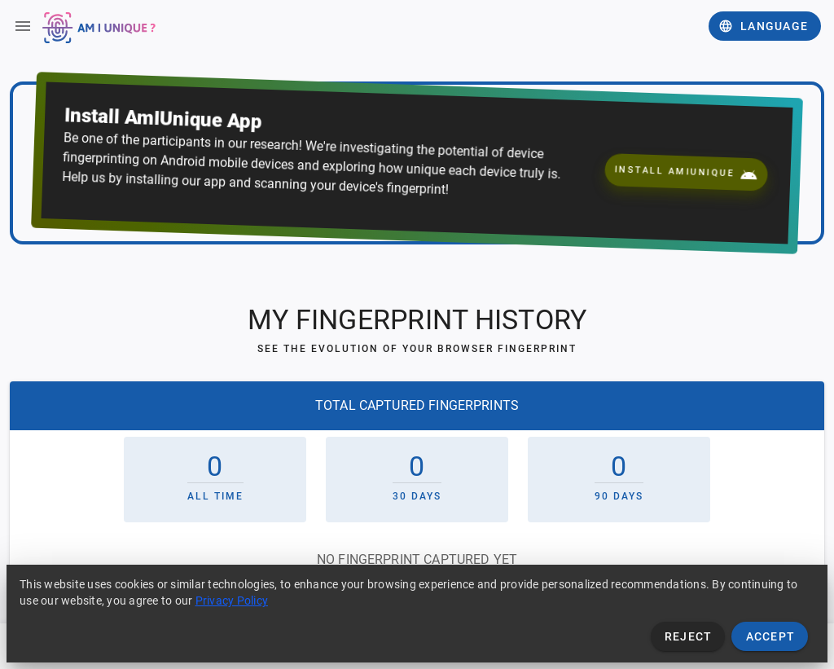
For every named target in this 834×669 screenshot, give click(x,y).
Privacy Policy (232, 600)
